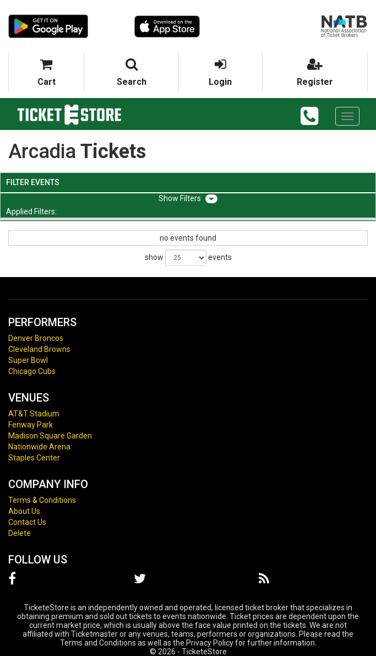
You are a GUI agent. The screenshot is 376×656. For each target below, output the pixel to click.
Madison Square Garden (50, 435)
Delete (19, 533)
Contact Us (27, 522)
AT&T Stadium (33, 413)
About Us (24, 511)
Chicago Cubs (32, 371)
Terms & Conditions (42, 500)
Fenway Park (30, 424)
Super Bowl (28, 360)
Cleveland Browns (39, 349)
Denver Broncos (35, 338)
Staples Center (34, 457)
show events (188, 258)
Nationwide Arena (39, 446)
